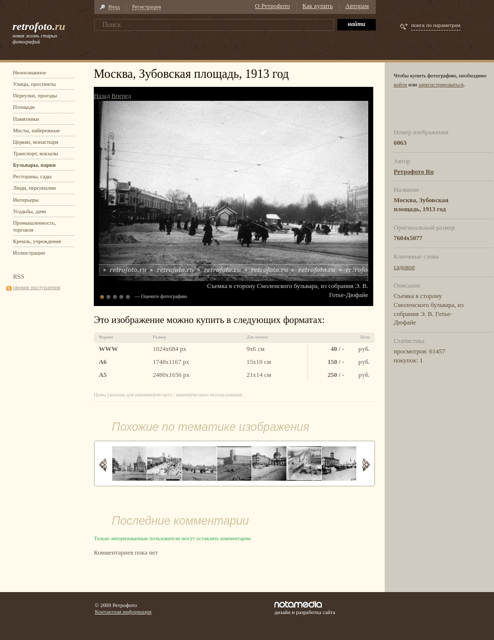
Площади (23, 107)
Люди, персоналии (34, 188)
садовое (404, 267)
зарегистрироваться (441, 84)
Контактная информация (123, 612)
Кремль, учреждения (37, 241)
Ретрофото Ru (414, 171)
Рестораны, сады (32, 176)
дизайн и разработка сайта (304, 608)
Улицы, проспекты (34, 84)
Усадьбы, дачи (29, 211)
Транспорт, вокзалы (35, 153)
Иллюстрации (29, 253)
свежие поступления (36, 287)
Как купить (317, 5)
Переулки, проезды (35, 95)
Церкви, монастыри (35, 142)
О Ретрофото (272, 5)
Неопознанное (29, 72)
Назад (102, 95)
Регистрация (146, 6)
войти (400, 84)
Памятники (26, 119)
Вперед (121, 95)
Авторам (357, 5)
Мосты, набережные (36, 130)
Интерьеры (25, 200)
